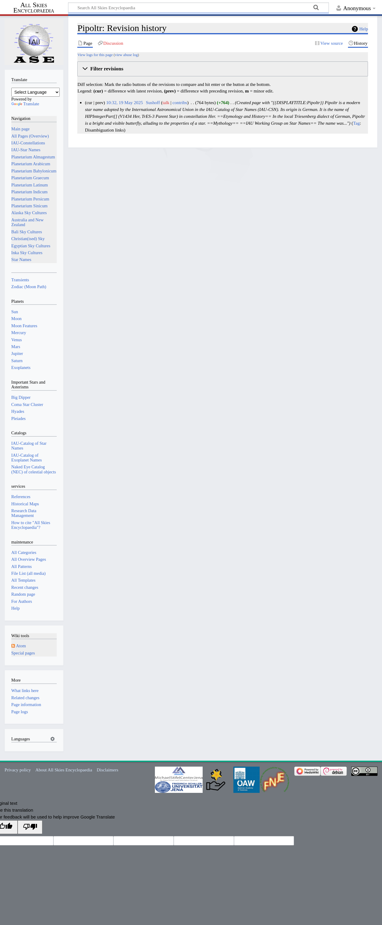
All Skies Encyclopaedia (33, 7)
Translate (25, 103)
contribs (179, 102)
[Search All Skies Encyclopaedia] (198, 7)
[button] (222, 69)
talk (166, 102)
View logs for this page (95, 55)
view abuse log (126, 55)
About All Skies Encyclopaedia (64, 769)
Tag (356, 123)
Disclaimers (107, 769)
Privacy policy (17, 769)
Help (363, 28)
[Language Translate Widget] (35, 92)
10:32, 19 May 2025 (124, 102)
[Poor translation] (30, 827)
